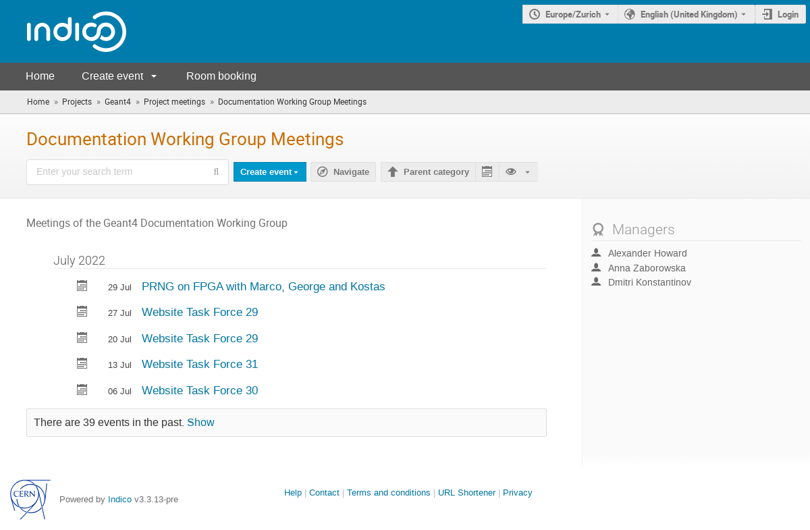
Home (40, 76)
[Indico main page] (63, 31)
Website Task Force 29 (200, 311)
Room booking (221, 76)
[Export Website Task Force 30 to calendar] (82, 391)
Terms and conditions (389, 492)
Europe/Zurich (573, 14)
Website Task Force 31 (200, 363)
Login (788, 14)
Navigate (351, 172)
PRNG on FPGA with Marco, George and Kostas (263, 286)
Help (293, 492)
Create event (112, 76)
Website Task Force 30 (200, 390)
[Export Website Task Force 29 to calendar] (82, 313)
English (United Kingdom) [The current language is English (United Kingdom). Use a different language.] (689, 14)
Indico (120, 499)
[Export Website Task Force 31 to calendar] (82, 365)
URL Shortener (466, 492)
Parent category (436, 172)
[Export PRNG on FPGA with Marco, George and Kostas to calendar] (82, 287)
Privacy (518, 492)
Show (201, 422)
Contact (324, 492)
